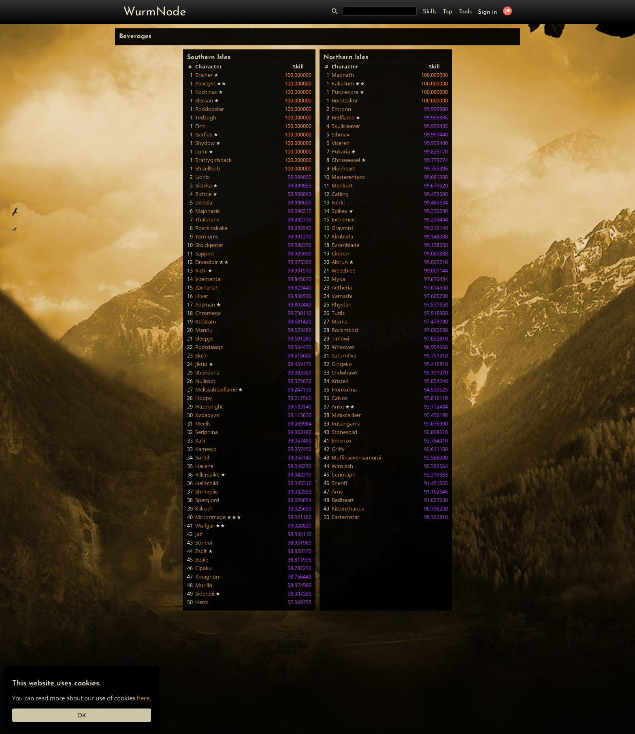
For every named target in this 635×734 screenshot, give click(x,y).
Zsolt (201, 551)
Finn (200, 126)
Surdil (202, 457)
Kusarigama (346, 423)
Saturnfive (344, 355)
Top (447, 12)
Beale (201, 559)
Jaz (198, 534)
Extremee (343, 219)
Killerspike (207, 474)
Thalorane (207, 219)
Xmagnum (208, 576)
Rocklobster (209, 109)
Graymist (343, 228)
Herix (201, 602)
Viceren (340, 143)
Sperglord (207, 500)
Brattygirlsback (213, 160)
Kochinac (206, 92)
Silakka (203, 185)
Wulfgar (204, 525)
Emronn (341, 109)
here (143, 698)
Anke (338, 406)
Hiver (201, 296)
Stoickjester (209, 245)
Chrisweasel (346, 160)
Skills (430, 12)
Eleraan (204, 100)
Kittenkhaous (348, 508)
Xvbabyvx (207, 415)
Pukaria (341, 151)
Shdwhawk (345, 372)
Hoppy (203, 398)
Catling (340, 194)
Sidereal (204, 593)
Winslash (342, 466)
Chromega (208, 313)
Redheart (343, 500)
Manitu (204, 330)
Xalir (200, 440)
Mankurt (342, 185)
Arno (337, 491)
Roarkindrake (211, 228)
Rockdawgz (209, 347)
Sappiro (204, 253)
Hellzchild (206, 483)
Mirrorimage (210, 517)
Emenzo (341, 440)
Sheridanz (207, 372)
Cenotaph (344, 474)
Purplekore (345, 92)
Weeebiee (343, 270)
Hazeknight (209, 406)
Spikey (339, 211)
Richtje (203, 194)
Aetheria (342, 287)
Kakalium (343, 83)
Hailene (204, 466)
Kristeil (340, 381)
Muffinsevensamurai (356, 457)
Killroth (204, 508)
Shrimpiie (206, 491)
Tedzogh (205, 117)
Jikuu (201, 364)
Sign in (487, 12)
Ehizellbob (207, 168)
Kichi (201, 270)
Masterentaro (348, 177)
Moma (339, 321)
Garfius (203, 134)
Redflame (343, 117)
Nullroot (205, 381)
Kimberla (342, 236)
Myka (338, 279)
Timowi (340, 338)
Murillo (203, 585)
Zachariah (207, 287)
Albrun (340, 262)
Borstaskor (345, 100)
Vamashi (342, 296)
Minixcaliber (346, 415)
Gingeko (342, 364)
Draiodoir (206, 262)
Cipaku (203, 568)
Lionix (202, 177)
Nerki (338, 202)
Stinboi (203, 542)
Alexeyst (205, 83)
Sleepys (204, 338)
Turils (338, 313)
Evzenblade (345, 245)
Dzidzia (203, 202)
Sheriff (339, 483)
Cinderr (340, 253)
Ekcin (201, 355)
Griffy (338, 449)
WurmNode (154, 12)
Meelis (203, 423)
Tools (465, 12)
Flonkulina (344, 389)
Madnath (343, 75)
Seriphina (206, 432)
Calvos (339, 398)
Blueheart (343, 168)
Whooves (343, 347)
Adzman (205, 304)
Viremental (208, 279)
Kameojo (206, 449)
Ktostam (205, 321)
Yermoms (206, 236)
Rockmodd (345, 330)
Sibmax (340, 134)
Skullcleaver (346, 126)
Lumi (201, 151)
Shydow (205, 143)
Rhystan (342, 304)
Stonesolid (344, 432)
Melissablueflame (216, 389)
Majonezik (207, 211)
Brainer (204, 75)
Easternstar (345, 517)
